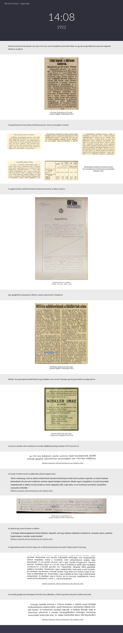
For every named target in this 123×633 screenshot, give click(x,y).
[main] (61, 20)
